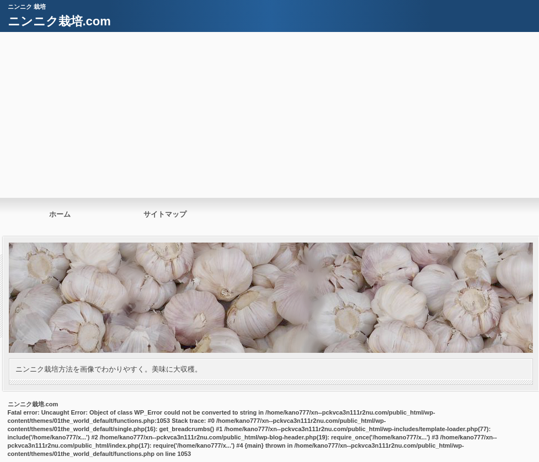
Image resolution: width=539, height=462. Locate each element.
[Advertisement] (269, 114)
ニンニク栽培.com (59, 21)
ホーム (60, 214)
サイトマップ (164, 214)
